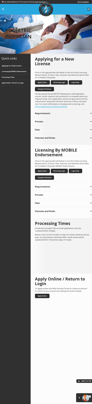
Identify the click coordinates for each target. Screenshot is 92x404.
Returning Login (59, 82)
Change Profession (44, 89)
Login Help (75, 82)
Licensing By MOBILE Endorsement (14, 71)
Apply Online (42, 82)
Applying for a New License (11, 66)
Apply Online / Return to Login (13, 83)
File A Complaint (83, 2)
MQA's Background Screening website (51, 106)
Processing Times (8, 77)
